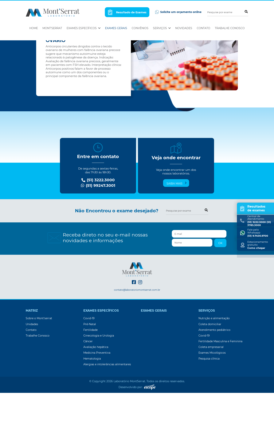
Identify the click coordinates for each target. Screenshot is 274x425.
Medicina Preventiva (96, 385)
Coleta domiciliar (209, 356)
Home (33, 28)
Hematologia (92, 390)
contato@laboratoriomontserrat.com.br (137, 322)
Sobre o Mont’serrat (39, 350)
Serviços (162, 28)
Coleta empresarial (211, 379)
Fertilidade (90, 362)
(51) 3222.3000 (98, 212)
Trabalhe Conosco (230, 28)
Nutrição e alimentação (214, 350)
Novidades (183, 28)
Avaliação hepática (95, 379)
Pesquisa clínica (209, 390)
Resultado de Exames (127, 12)
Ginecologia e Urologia (98, 367)
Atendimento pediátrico (214, 362)
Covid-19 (89, 350)
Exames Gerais (116, 28)
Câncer (88, 373)
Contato (203, 28)
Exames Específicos (83, 28)
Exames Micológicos (212, 385)
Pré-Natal (89, 356)
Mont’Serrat (52, 28)
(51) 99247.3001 (98, 218)
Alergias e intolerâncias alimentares (107, 396)
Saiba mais (176, 215)
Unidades (32, 356)
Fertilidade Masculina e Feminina (220, 373)
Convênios (140, 28)
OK (220, 275)
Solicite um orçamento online (178, 12)
